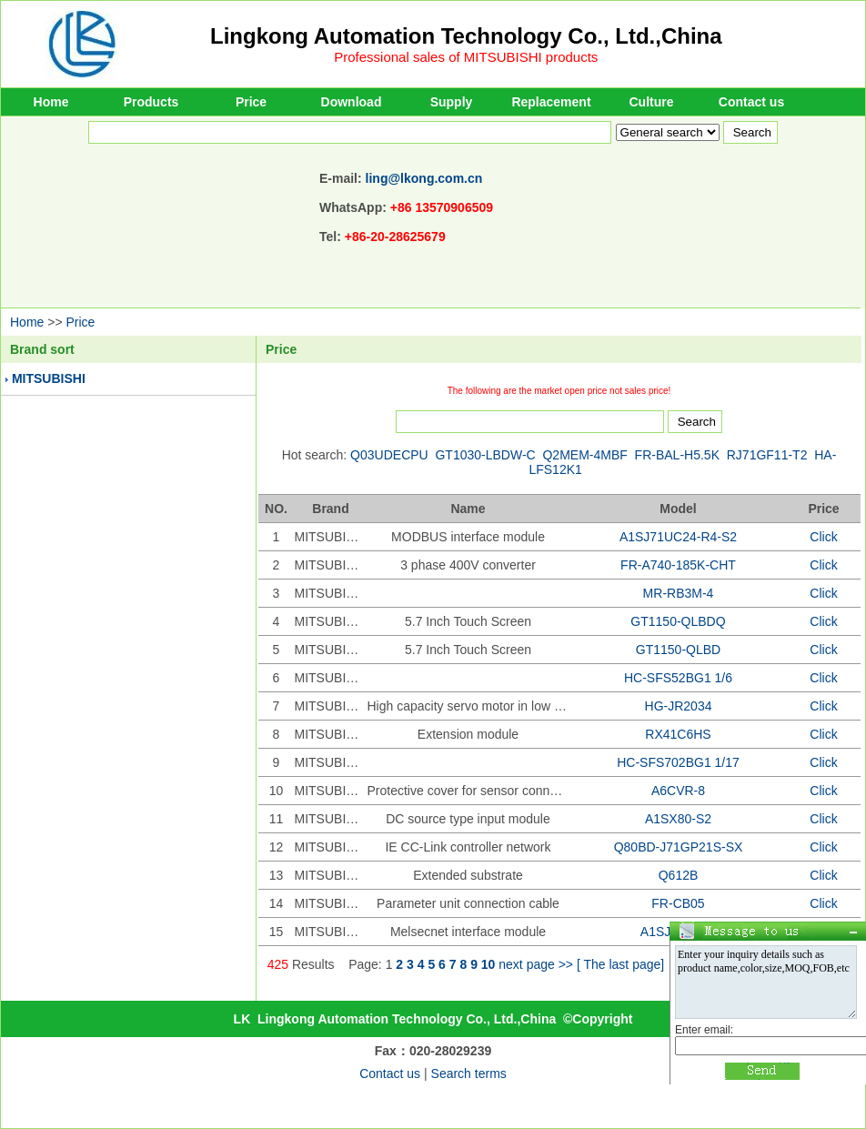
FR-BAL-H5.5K (677, 455)
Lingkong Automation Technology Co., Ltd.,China (466, 36)
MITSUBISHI (49, 378)
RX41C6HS (677, 734)
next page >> (535, 964)
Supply (451, 102)
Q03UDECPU (389, 455)
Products (151, 102)
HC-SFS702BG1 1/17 (678, 762)
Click (823, 536)
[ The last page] (620, 964)
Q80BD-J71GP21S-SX (678, 847)
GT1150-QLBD (678, 649)
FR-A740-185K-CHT (678, 565)
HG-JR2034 (678, 706)
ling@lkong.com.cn (424, 178)
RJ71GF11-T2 (767, 455)
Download (351, 102)
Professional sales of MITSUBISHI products (466, 57)
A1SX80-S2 (678, 818)
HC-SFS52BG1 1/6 (678, 677)
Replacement (550, 102)
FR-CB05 (677, 903)
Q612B (679, 875)
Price (251, 102)
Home (51, 102)
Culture (651, 102)
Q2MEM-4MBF (584, 455)
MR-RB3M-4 (678, 593)
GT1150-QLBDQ (677, 621)
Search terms (469, 1073)
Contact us (751, 102)
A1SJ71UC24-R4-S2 (678, 536)
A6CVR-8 (678, 790)
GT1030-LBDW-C (485, 455)
